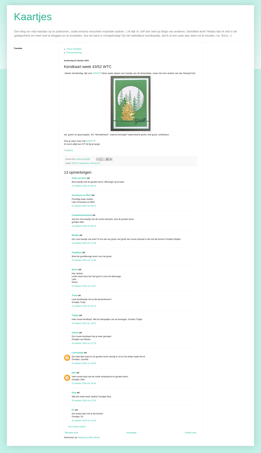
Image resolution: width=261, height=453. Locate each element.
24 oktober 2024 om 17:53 (84, 343)
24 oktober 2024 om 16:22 (84, 306)
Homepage (131, 432)
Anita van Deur (79, 178)
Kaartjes (33, 16)
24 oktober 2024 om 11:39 (84, 243)
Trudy (74, 295)
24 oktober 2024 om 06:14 (84, 186)
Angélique (77, 252)
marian (75, 332)
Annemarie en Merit (81, 195)
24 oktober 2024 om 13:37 (84, 286)
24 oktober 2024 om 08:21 (84, 206)
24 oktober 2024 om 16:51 (84, 323)
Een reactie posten (77, 426)
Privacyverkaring (74, 52)
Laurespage (77, 352)
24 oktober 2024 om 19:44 (84, 383)
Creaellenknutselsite (82, 215)
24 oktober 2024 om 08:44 (84, 226)
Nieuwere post (71, 432)
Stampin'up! (95, 163)
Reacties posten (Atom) (89, 437)
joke (74, 372)
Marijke (75, 235)
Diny (74, 392)
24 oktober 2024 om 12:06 (84, 260)
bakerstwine (84, 163)
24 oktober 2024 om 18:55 (84, 363)
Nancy (75, 269)
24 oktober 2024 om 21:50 (84, 400)
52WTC (97, 73)
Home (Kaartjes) (74, 49)
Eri (73, 410)
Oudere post (190, 432)
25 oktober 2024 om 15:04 (84, 420)
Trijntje (75, 315)
